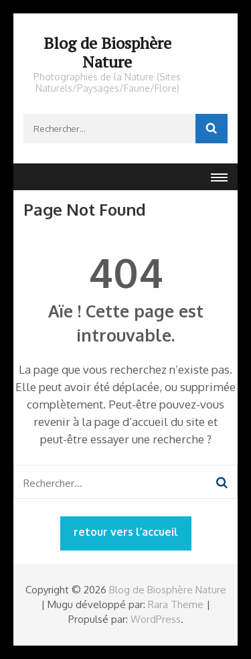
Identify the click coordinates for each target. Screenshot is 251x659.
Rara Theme (175, 604)
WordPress (156, 619)
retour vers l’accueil (126, 531)
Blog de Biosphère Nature (107, 52)
